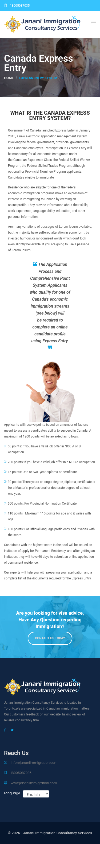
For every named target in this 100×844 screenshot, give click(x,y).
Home (9, 78)
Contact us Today (50, 638)
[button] (94, 22)
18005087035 (17, 5)
